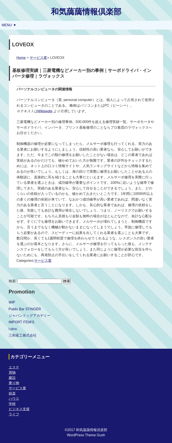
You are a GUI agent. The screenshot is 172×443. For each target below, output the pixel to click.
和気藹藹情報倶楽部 (86, 11)
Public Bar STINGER (25, 309)
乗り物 (14, 383)
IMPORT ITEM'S (21, 322)
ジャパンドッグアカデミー (29, 315)
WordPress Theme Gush (86, 435)
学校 (12, 404)
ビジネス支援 (19, 409)
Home (21, 58)
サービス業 (38, 58)
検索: (13, 281)
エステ (14, 367)
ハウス (14, 398)
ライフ (14, 414)
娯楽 (12, 393)
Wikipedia (44, 111)
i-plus (13, 329)
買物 (12, 372)
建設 (12, 378)
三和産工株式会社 (23, 335)
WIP (12, 302)
